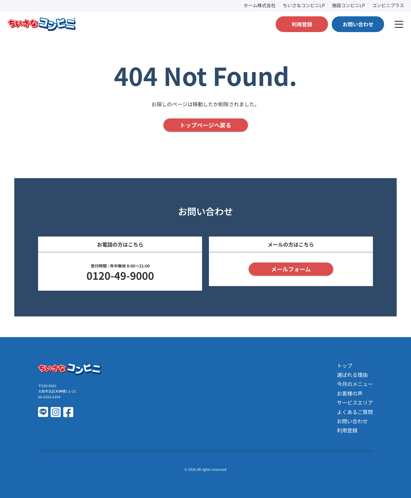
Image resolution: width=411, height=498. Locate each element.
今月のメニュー (355, 383)
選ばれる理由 (352, 374)
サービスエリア (355, 402)
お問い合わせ (352, 421)
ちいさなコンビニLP (304, 5)
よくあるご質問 (355, 412)
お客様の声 (350, 393)
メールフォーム (291, 269)
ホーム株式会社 (260, 5)
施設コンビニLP (348, 5)
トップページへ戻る (205, 125)
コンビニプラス (388, 5)
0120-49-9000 (120, 275)
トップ (344, 365)
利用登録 (347, 430)
